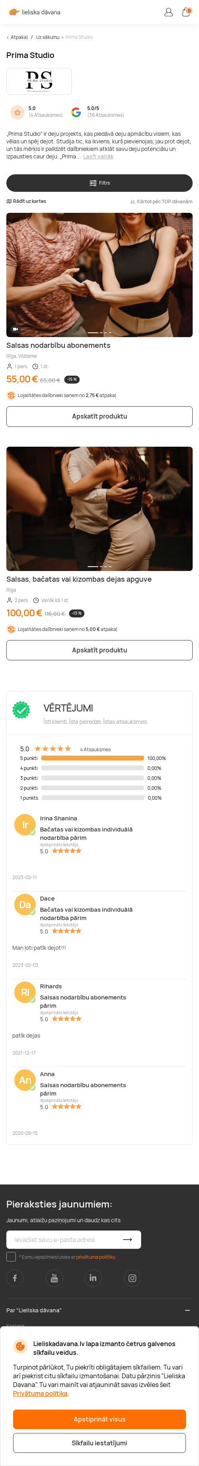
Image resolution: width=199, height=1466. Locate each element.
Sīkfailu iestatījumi (99, 1443)
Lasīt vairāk (98, 156)
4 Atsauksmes (46, 115)
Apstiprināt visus (100, 1419)
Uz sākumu (47, 37)
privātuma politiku (95, 1257)
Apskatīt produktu (99, 416)
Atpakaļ (19, 37)
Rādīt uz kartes (26, 201)
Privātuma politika (40, 1393)
